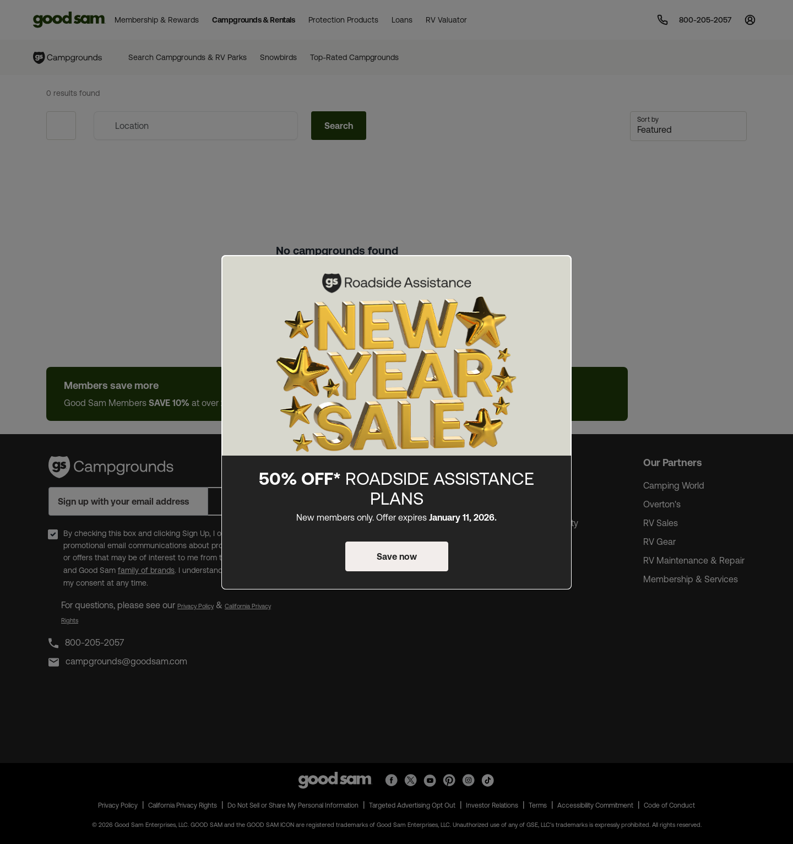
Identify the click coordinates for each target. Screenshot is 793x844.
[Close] (557, 273)
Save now (397, 556)
